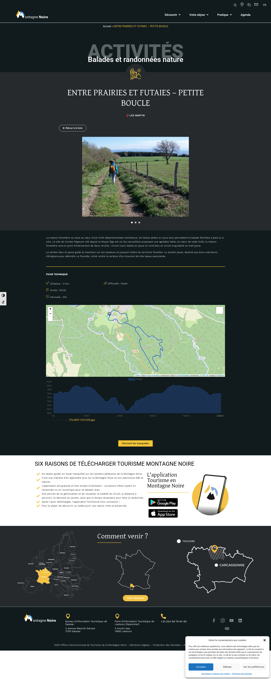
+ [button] (50, 309)
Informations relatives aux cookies (215, 674)
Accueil (107, 26)
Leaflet (137, 375)
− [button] (50, 314)
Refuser (227, 666)
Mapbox (221, 375)
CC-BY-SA (204, 375)
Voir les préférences (253, 666)
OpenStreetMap (153, 375)
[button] (264, 640)
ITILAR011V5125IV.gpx (82, 419)
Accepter (201, 666)
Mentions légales (140, 645)
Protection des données (242, 674)
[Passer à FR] (265, 5)
